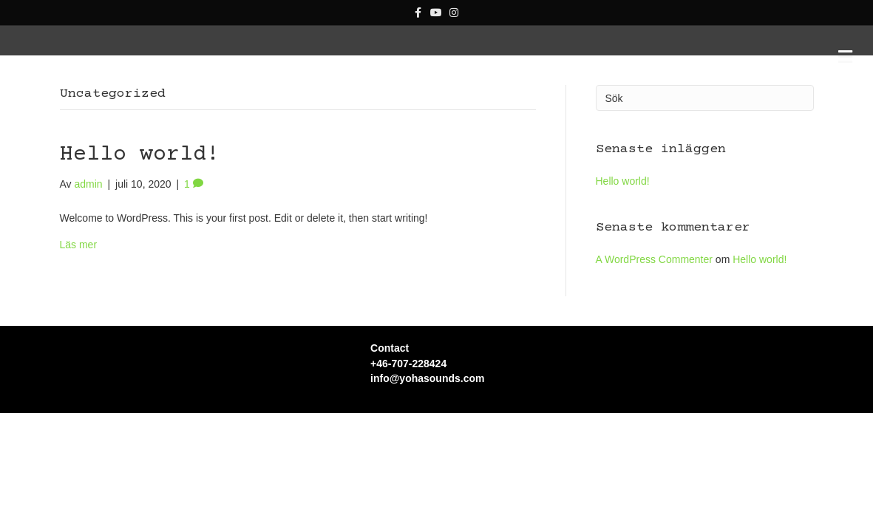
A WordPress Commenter (654, 326)
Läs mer (79, 312)
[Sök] (705, 165)
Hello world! (140, 222)
